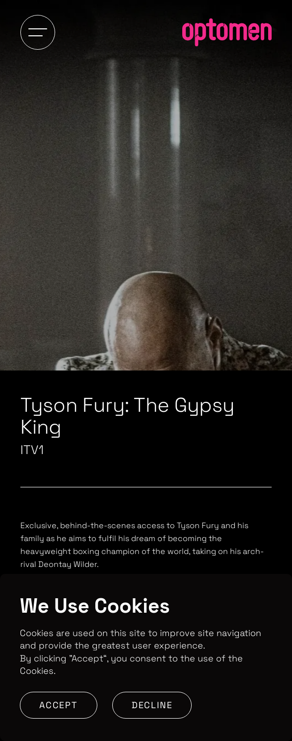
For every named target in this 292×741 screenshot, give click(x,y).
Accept (58, 705)
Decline (152, 705)
